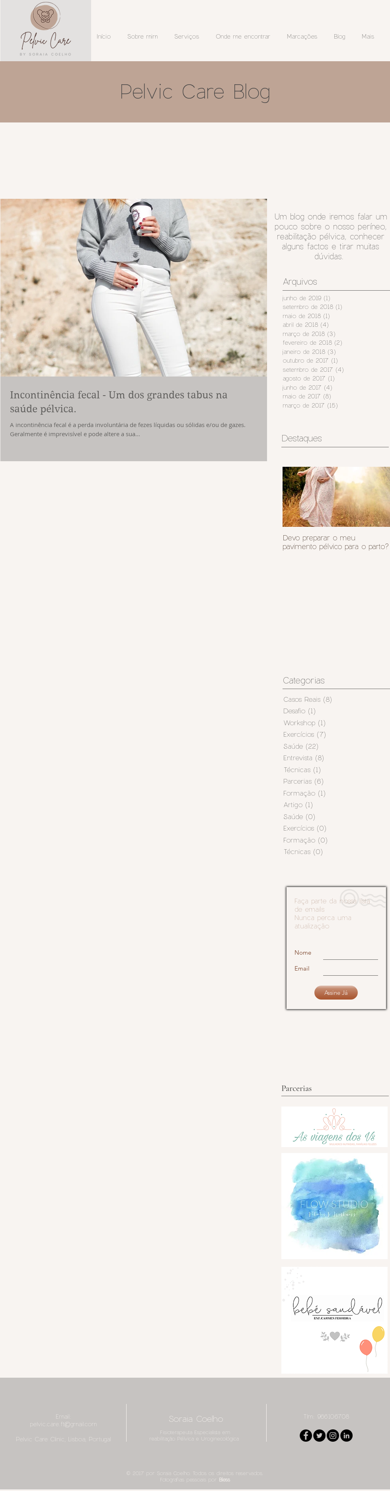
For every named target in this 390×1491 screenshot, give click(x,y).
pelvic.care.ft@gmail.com (63, 1423)
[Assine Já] (336, 993)
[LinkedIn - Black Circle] (346, 1435)
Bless (224, 1479)
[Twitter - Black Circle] (319, 1435)
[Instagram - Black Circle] (333, 1435)
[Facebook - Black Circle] (306, 1435)
